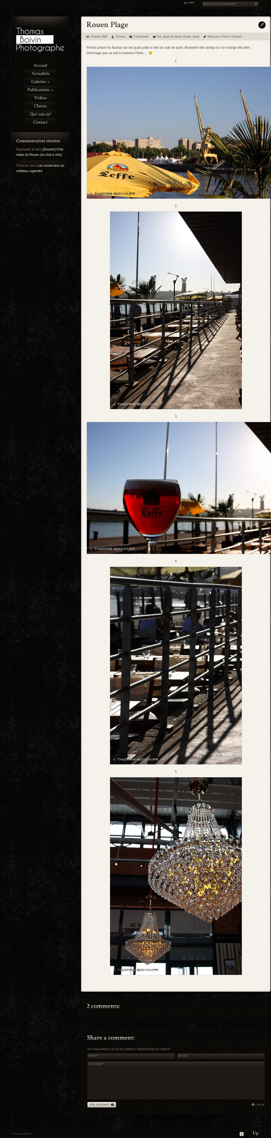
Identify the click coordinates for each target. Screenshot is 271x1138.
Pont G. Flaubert (232, 36)
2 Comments (141, 36)
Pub (159, 36)
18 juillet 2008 (99, 36)
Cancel (260, 1104)
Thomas (120, 36)
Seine (196, 36)
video (191, 2)
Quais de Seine (172, 36)
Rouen (187, 36)
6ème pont (213, 36)
